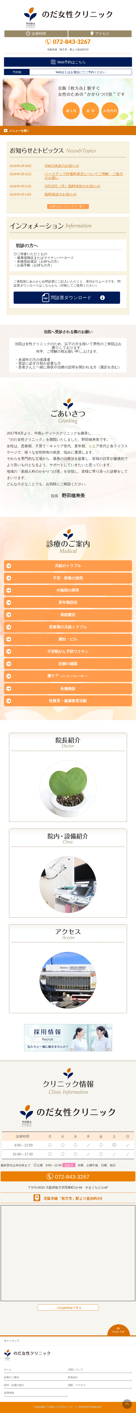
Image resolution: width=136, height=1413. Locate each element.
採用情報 (9, 1392)
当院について (75, 1369)
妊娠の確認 (67, 664)
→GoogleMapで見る (67, 1307)
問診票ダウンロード (67, 297)
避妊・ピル (67, 639)
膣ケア (68, 676)
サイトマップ (11, 1340)
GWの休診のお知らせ (62, 166)
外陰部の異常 (68, 590)
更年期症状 (67, 602)
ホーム (8, 1369)
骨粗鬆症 (67, 615)
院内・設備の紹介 (14, 1385)
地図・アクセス (76, 1385)
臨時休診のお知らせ (61, 194)
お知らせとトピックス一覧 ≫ (67, 206)
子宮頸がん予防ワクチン (68, 651)
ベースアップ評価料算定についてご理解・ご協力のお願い (84, 176)
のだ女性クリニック (66, 1406)
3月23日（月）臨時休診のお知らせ (72, 186)
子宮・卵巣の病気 (68, 578)
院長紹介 (73, 1377)
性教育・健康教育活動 (68, 701)
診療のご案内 (11, 1377)
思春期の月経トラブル (68, 627)
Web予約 (71, 62)
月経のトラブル (68, 566)
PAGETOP (118, 1329)
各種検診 (67, 689)
